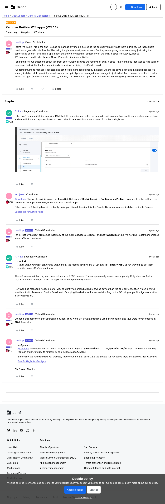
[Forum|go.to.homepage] (18, 7)
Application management (53, 462)
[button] (6, 7)
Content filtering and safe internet (102, 468)
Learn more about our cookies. (141, 482)
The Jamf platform (49, 447)
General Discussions (39, 15)
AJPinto (19, 111)
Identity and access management (101, 452)
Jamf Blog (12, 462)
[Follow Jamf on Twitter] (8, 430)
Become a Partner (16, 473)
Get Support (18, 15)
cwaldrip (19, 42)
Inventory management (52, 468)
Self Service (90, 447)
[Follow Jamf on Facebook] (33, 430)
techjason (20, 194)
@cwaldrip (20, 199)
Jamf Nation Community (20, 457)
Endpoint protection (94, 457)
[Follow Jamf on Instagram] (27, 430)
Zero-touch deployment (52, 452)
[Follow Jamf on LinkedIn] (15, 430)
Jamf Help (12, 447)
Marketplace (13, 468)
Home (6, 15)
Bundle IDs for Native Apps (29, 211)
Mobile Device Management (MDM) (58, 457)
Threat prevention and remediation (102, 462)
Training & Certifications (20, 452)
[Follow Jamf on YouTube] (21, 430)
